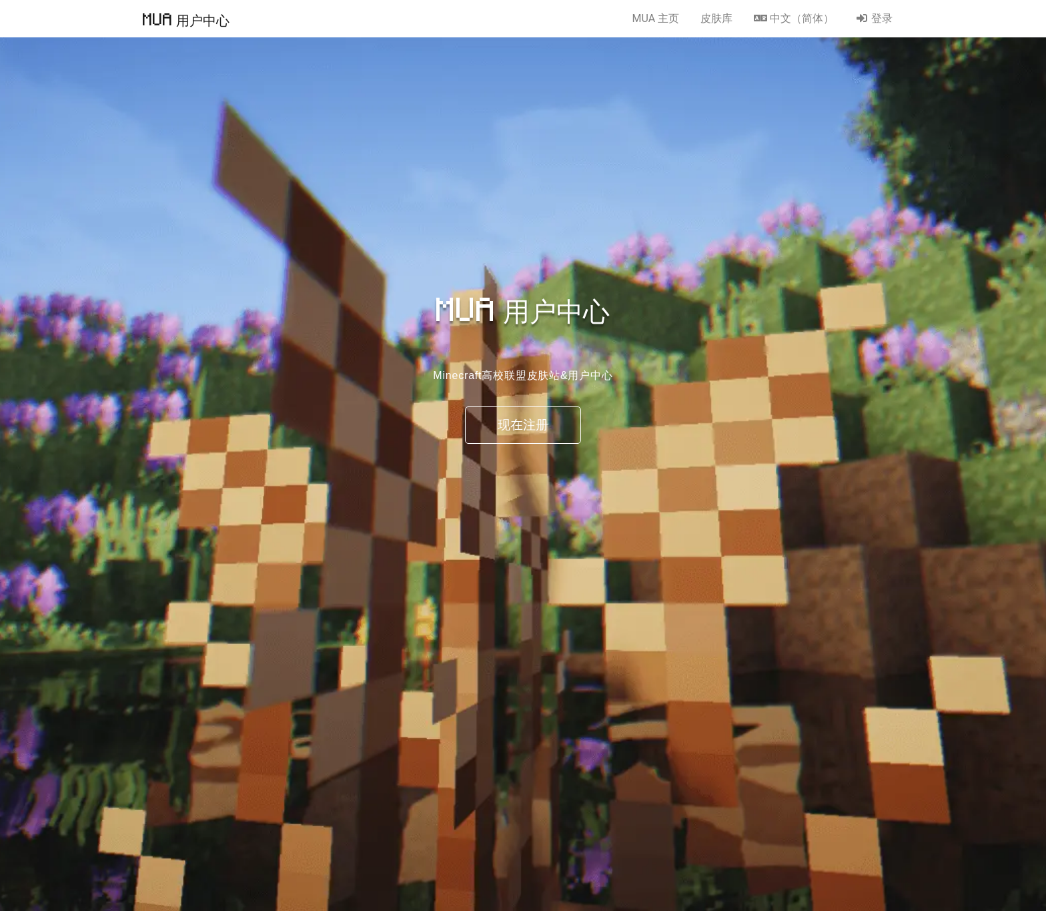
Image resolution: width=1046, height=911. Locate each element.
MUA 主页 (655, 18)
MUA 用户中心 (186, 18)
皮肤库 (716, 18)
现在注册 (523, 424)
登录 (874, 18)
